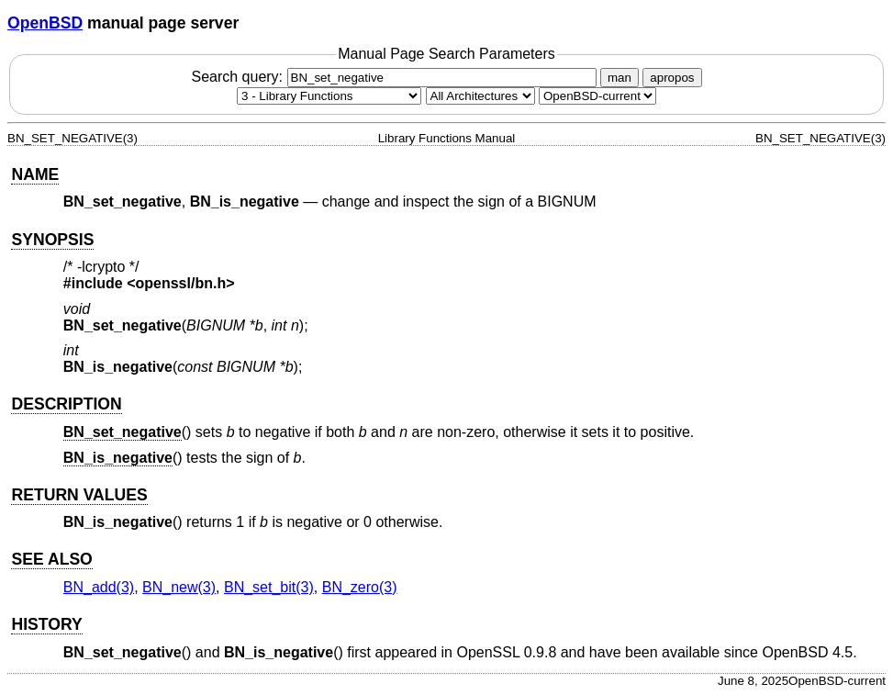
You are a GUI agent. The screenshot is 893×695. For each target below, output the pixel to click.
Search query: (395, 76)
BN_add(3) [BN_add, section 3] (98, 587)
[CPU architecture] (480, 96)
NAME (35, 174)
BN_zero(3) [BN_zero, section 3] (359, 587)
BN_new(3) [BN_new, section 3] (179, 587)
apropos (672, 77)
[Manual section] (329, 96)
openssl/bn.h (181, 283)
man (619, 77)
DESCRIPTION (66, 404)
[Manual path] (597, 96)
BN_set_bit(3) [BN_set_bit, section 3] (269, 587)
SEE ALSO (51, 559)
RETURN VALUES (79, 495)
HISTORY (46, 624)
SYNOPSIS (52, 239)
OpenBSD (45, 23)
